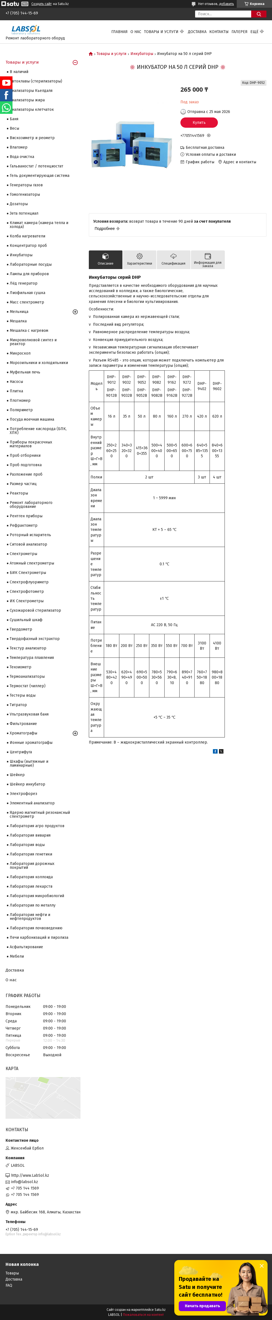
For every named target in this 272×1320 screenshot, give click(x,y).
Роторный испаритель (30, 535)
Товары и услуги (161, 31)
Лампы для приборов (29, 274)
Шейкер (17, 774)
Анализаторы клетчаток (32, 109)
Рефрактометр (23, 525)
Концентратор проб (28, 245)
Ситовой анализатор (28, 544)
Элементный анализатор (32, 803)
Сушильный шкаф (26, 620)
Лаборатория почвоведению (36, 928)
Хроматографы (23, 733)
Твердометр (21, 629)
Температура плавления (32, 657)
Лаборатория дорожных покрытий (32, 865)
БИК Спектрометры (28, 572)
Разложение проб (26, 474)
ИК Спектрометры (27, 601)
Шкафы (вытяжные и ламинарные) (29, 763)
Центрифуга (21, 752)
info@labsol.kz (24, 1182)
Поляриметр (21, 410)
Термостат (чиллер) (28, 686)
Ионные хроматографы (31, 742)
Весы (14, 128)
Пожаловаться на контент (143, 1315)
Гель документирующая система (39, 175)
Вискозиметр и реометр (32, 137)
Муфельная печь (25, 372)
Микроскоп (20, 353)
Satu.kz (160, 1310)
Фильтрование (23, 723)
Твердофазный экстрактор (35, 638)
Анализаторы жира (27, 100)
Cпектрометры (23, 553)
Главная (119, 31)
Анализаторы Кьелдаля (31, 90)
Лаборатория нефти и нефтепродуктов (30, 916)
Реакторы (19, 493)
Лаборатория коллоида (31, 877)
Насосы (16, 381)
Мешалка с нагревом (29, 330)
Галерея (239, 31)
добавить (226, 4)
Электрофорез (23, 793)
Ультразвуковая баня (29, 714)
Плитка (16, 391)
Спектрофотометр (27, 591)
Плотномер (20, 400)
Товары (12, 1273)
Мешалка (18, 321)
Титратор (18, 704)
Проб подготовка (26, 465)
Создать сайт (41, 4)
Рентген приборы (26, 516)
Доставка (197, 31)
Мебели (17, 956)
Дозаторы (19, 204)
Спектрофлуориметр (29, 582)
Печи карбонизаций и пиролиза (39, 937)
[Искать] (258, 14)
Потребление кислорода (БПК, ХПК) (38, 430)
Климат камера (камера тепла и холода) (39, 224)
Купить (199, 122)
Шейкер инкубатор (27, 784)
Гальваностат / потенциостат (36, 166)
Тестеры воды (23, 695)
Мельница (19, 311)
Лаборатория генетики (31, 854)
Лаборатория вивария (30, 835)
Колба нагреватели (27, 236)
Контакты (219, 31)
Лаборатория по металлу (33, 905)
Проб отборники (25, 455)
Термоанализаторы (27, 676)
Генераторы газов (26, 185)
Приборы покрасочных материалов (31, 444)
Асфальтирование (26, 947)
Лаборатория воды (27, 844)
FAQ (9, 1285)
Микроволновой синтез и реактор (33, 342)
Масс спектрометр (27, 302)
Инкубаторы (141, 54)
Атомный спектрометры (32, 563)
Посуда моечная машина (32, 419)
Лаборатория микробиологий (37, 896)
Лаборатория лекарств (31, 886)
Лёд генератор (23, 283)
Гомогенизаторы (25, 194)
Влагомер (18, 147)
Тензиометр (20, 667)
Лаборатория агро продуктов (37, 826)
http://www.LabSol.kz (30, 1175)
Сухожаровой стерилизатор (35, 610)
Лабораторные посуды (31, 264)
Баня (14, 119)
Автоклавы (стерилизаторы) (36, 81)
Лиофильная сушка (27, 292)
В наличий (19, 71)
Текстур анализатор (28, 648)
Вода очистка (22, 156)
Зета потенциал (24, 213)
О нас (135, 31)
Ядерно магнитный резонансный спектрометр (40, 814)
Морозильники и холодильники (39, 362)
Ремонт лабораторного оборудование (31, 504)
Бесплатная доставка (205, 147)
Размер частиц (23, 483)
